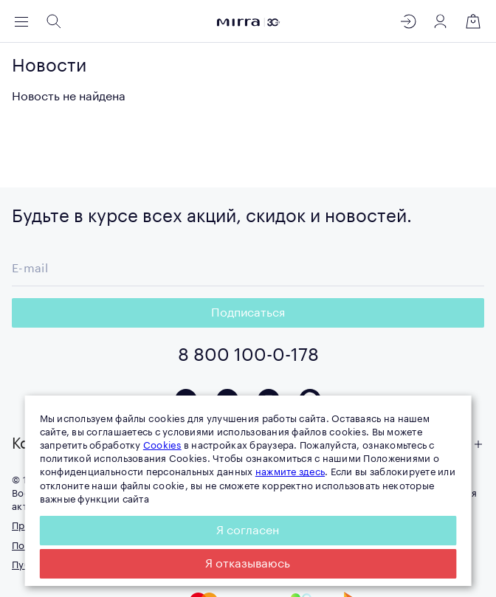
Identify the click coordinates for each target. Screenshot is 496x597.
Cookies (162, 445)
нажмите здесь (290, 472)
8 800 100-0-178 (248, 355)
